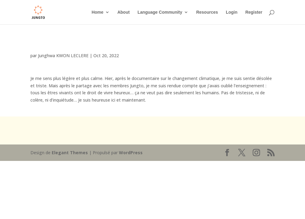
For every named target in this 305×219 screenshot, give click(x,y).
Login (231, 12)
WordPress (131, 152)
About (123, 12)
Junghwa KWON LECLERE (63, 55)
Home (97, 12)
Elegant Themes (70, 152)
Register (253, 12)
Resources (207, 12)
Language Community (159, 12)
